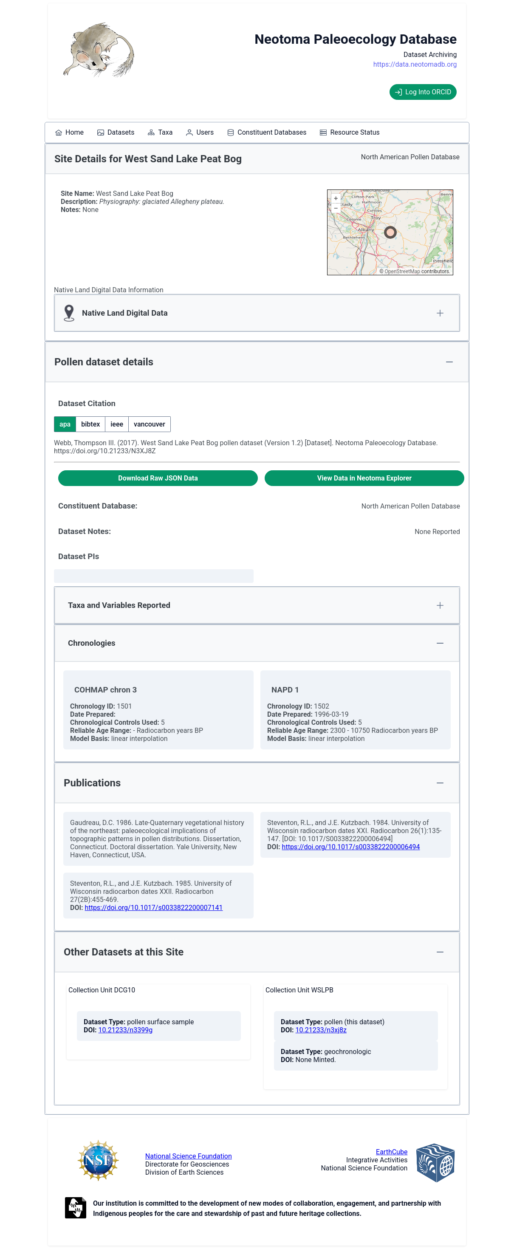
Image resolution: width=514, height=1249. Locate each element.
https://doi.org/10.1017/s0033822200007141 (154, 908)
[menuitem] (69, 132)
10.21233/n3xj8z (321, 1030)
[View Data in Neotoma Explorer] (364, 478)
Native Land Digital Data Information (109, 290)
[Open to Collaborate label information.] (75, 1208)
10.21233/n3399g (126, 1030)
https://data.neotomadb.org (415, 64)
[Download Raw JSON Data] (158, 478)
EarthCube (391, 1152)
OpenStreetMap (402, 271)
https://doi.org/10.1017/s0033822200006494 (351, 847)
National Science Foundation (188, 1156)
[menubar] (217, 132)
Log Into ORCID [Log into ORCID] (423, 92)
